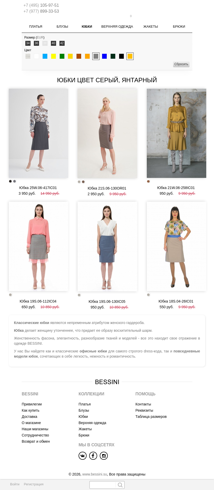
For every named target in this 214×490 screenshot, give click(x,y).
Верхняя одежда (117, 23)
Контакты (143, 398)
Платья (35, 23)
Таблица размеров (151, 410)
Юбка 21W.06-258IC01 (176, 183)
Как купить (30, 404)
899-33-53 (41, 11)
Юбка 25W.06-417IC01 (38, 183)
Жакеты (150, 23)
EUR (40, 34)
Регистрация (33, 484)
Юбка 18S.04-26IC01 (176, 295)
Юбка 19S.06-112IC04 (38, 295)
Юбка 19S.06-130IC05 (107, 295)
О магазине (31, 416)
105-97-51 (41, 5)
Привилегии (32, 398)
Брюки (179, 23)
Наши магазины (35, 423)
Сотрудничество (35, 429)
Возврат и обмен (36, 435)
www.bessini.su (94, 468)
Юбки (87, 23)
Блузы (62, 23)
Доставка (29, 410)
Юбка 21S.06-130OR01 (107, 183)
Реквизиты (144, 404)
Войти (14, 484)
